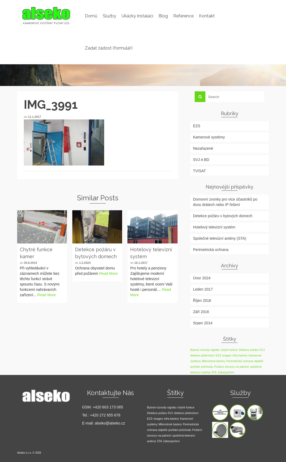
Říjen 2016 (202, 300)
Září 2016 (201, 312)
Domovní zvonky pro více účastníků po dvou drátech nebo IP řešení (225, 202)
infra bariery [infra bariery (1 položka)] (239, 355)
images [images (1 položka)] (226, 355)
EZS (196, 126)
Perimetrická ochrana (210, 249)
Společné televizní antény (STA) (219, 238)
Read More (46, 295)
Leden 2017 (203, 289)
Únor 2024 (201, 278)
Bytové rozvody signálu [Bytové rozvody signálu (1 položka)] (205, 349)
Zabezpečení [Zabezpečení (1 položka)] (226, 372)
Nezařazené (203, 148)
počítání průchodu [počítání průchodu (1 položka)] (201, 366)
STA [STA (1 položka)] (214, 372)
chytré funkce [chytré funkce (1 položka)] (229, 349)
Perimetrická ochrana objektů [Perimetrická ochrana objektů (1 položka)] (244, 361)
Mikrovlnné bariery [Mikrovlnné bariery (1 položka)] (213, 361)
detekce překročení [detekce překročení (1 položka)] (202, 355)
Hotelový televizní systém (214, 227)
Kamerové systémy (209, 137)
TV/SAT (199, 171)
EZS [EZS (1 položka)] (218, 355)
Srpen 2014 (202, 323)
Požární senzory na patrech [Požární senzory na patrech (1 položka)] (231, 366)
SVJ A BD (201, 159)
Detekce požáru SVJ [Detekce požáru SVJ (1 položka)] (252, 349)
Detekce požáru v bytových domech (223, 216)
